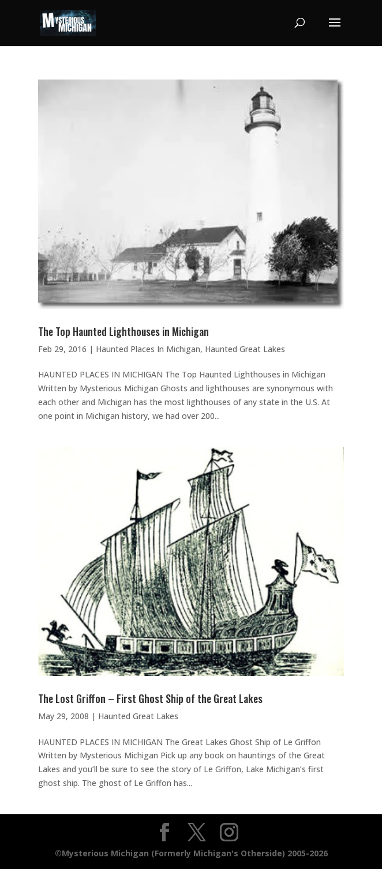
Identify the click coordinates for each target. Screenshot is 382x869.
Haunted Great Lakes (245, 348)
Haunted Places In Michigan (148, 348)
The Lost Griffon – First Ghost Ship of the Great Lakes (150, 698)
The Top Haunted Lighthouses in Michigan (123, 331)
